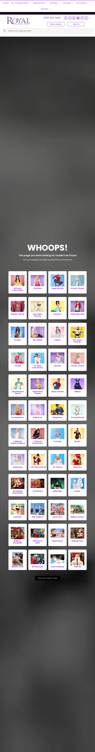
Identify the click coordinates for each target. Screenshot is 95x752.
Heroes (55, 3)
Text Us (76, 24)
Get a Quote (55, 24)
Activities (82, 3)
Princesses (40, 3)
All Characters (21, 3)
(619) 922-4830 (51, 18)
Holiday (68, 3)
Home (6, 3)
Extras (46, 9)
